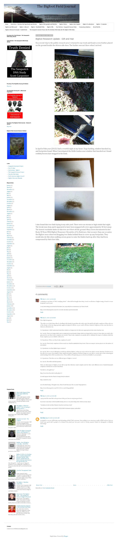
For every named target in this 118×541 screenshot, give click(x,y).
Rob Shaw (42, 418)
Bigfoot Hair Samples (75, 24)
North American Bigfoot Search (16, 176)
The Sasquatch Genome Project (16, 172)
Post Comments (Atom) (48, 488)
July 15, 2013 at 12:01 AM (52, 418)
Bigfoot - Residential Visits (37, 27)
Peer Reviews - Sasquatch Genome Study (66, 27)
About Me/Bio (96, 27)
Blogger (66, 536)
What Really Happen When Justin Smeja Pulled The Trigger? (23, 394)
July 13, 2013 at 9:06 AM (49, 299)
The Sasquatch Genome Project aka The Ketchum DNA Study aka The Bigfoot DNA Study (52, 29)
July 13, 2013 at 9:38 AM (49, 317)
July (8, 193)
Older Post (109, 485)
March (8, 187)
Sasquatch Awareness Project (15, 166)
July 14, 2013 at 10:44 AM (49, 396)
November (9, 189)
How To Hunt (11, 168)
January (9, 185)
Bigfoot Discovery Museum (15, 178)
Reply (41, 312)
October (9, 203)
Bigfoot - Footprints (101, 24)
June (8, 217)
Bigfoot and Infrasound (11, 27)
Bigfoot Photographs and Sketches (48, 24)
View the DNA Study (13, 174)
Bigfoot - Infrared (24, 27)
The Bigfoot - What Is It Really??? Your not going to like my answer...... (23, 407)
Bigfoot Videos (63, 24)
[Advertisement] (74, 469)
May (8, 195)
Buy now (9, 86)
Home (6, 24)
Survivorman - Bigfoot (14, 170)
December (9, 199)
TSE (41, 299)
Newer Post (39, 485)
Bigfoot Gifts (50, 27)
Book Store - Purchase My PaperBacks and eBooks (24, 24)
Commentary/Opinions (84, 27)
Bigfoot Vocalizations (88, 24)
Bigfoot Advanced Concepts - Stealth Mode (16, 29)
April (8, 207)
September (9, 229)
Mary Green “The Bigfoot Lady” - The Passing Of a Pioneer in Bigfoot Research (23, 496)
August (8, 191)
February (9, 221)
